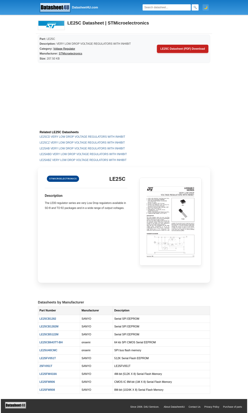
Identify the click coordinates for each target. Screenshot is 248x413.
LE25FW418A (48, 373)
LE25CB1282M (48, 326)
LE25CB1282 (47, 318)
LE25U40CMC (48, 350)
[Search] (167, 7)
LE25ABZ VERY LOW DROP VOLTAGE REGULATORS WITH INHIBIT (83, 160)
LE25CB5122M (48, 334)
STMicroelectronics (70, 53)
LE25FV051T (47, 358)
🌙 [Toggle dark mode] (206, 7)
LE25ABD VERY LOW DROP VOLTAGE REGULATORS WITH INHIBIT (83, 154)
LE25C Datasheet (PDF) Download (182, 48)
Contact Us (194, 406)
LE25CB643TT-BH (51, 342)
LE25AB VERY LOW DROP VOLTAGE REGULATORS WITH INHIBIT (82, 148)
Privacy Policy (211, 406)
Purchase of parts (232, 406)
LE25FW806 (47, 381)
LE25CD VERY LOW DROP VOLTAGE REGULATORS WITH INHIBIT (82, 136)
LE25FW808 (47, 389)
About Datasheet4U (174, 406)
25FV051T (45, 366)
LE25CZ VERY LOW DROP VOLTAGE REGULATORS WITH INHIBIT (82, 142)
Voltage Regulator (64, 48)
